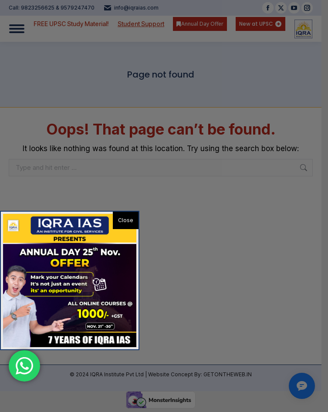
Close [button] (125, 220)
